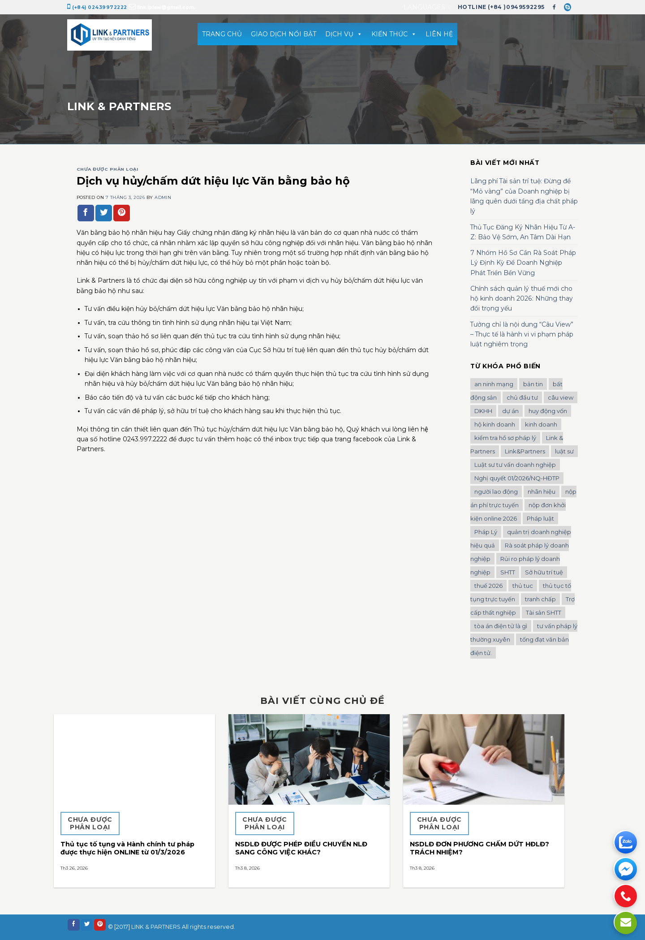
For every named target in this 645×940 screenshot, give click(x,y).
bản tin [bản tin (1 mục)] (533, 384)
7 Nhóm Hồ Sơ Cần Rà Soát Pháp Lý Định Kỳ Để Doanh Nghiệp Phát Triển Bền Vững (523, 262)
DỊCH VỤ (343, 34)
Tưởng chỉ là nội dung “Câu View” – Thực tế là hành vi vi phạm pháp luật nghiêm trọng (521, 334)
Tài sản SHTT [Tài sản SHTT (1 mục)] (543, 612)
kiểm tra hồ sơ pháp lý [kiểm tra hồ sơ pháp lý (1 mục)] (505, 437)
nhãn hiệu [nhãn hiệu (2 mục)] (541, 491)
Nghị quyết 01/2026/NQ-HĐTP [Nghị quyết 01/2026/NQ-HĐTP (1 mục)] (516, 478)
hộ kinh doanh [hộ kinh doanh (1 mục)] (494, 424)
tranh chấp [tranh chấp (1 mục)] (540, 599)
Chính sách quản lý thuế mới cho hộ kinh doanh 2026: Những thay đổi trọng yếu (521, 298)
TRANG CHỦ (222, 34)
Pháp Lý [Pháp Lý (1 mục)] (485, 531)
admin (163, 197)
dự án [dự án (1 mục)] (510, 410)
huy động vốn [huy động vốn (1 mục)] (548, 410)
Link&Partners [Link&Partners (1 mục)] (525, 451)
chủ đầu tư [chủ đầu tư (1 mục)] (522, 397)
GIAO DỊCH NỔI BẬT (283, 34)
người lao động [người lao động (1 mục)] (496, 491)
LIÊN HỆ (439, 34)
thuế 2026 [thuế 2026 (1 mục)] (488, 585)
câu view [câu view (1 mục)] (560, 397)
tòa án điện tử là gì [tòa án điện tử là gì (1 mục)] (500, 626)
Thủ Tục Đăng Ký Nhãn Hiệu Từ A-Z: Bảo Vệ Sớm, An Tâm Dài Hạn (522, 232)
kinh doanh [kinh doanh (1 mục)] (541, 424)
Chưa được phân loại (107, 169)
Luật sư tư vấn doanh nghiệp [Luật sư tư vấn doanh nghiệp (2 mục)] (515, 464)
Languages (427, 7)
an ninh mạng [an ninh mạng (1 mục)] (493, 384)
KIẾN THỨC (394, 34)
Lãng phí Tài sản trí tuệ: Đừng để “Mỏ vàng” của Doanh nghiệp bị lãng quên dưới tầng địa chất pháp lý (524, 196)
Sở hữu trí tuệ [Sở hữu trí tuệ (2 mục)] (544, 572)
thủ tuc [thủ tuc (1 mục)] (522, 585)
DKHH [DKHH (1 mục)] (483, 410)
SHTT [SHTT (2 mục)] (507, 572)
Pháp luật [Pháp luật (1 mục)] (540, 518)
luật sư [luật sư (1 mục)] (564, 451)
